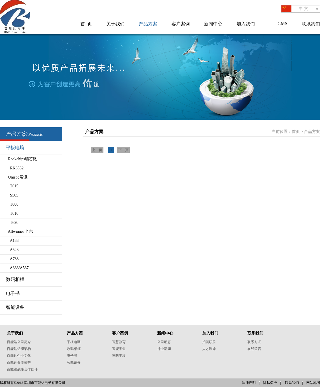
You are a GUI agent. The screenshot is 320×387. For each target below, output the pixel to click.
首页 (296, 131)
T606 (12, 204)
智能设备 (15, 307)
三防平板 (119, 356)
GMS (282, 23)
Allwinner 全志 (19, 231)
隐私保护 (270, 383)
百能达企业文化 (19, 356)
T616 (12, 213)
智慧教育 (119, 342)
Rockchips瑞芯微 (21, 159)
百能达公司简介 (19, 342)
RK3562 (14, 168)
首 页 (86, 23)
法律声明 (249, 383)
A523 (12, 250)
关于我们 (115, 23)
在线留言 (254, 349)
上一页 (97, 150)
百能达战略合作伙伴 (22, 369)
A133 (12, 240)
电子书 (13, 293)
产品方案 (148, 23)
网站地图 (313, 383)
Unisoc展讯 (16, 177)
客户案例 (180, 23)
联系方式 (254, 342)
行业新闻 (164, 349)
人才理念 (209, 349)
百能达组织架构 (19, 349)
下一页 (123, 150)
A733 (12, 259)
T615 (12, 186)
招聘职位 (209, 342)
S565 (12, 195)
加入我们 (246, 23)
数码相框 (15, 279)
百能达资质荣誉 (19, 362)
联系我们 (311, 23)
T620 (12, 222)
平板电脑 (15, 147)
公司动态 (164, 342)
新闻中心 (213, 23)
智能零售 (119, 349)
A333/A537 (17, 268)
